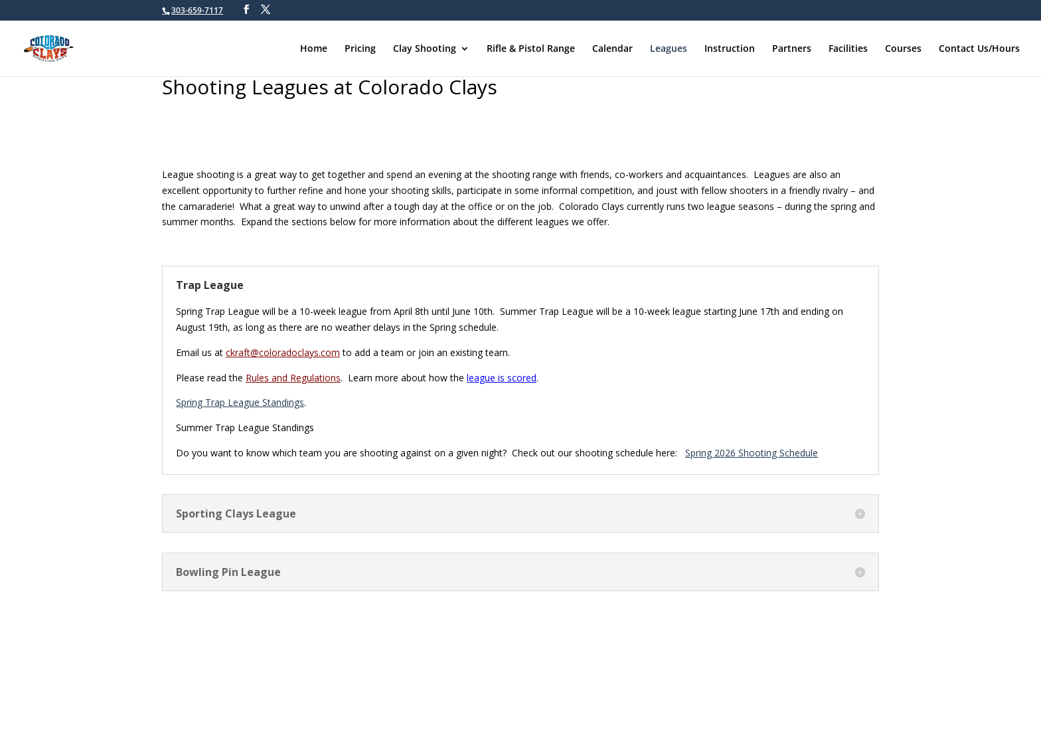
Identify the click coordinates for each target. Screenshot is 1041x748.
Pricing (360, 49)
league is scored (501, 377)
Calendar (612, 49)
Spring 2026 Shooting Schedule (751, 452)
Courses (903, 49)
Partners (791, 49)
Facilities (848, 49)
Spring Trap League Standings (240, 402)
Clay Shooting (424, 49)
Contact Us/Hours (979, 49)
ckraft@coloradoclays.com (283, 352)
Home (313, 49)
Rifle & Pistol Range (531, 49)
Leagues (668, 49)
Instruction (729, 49)
